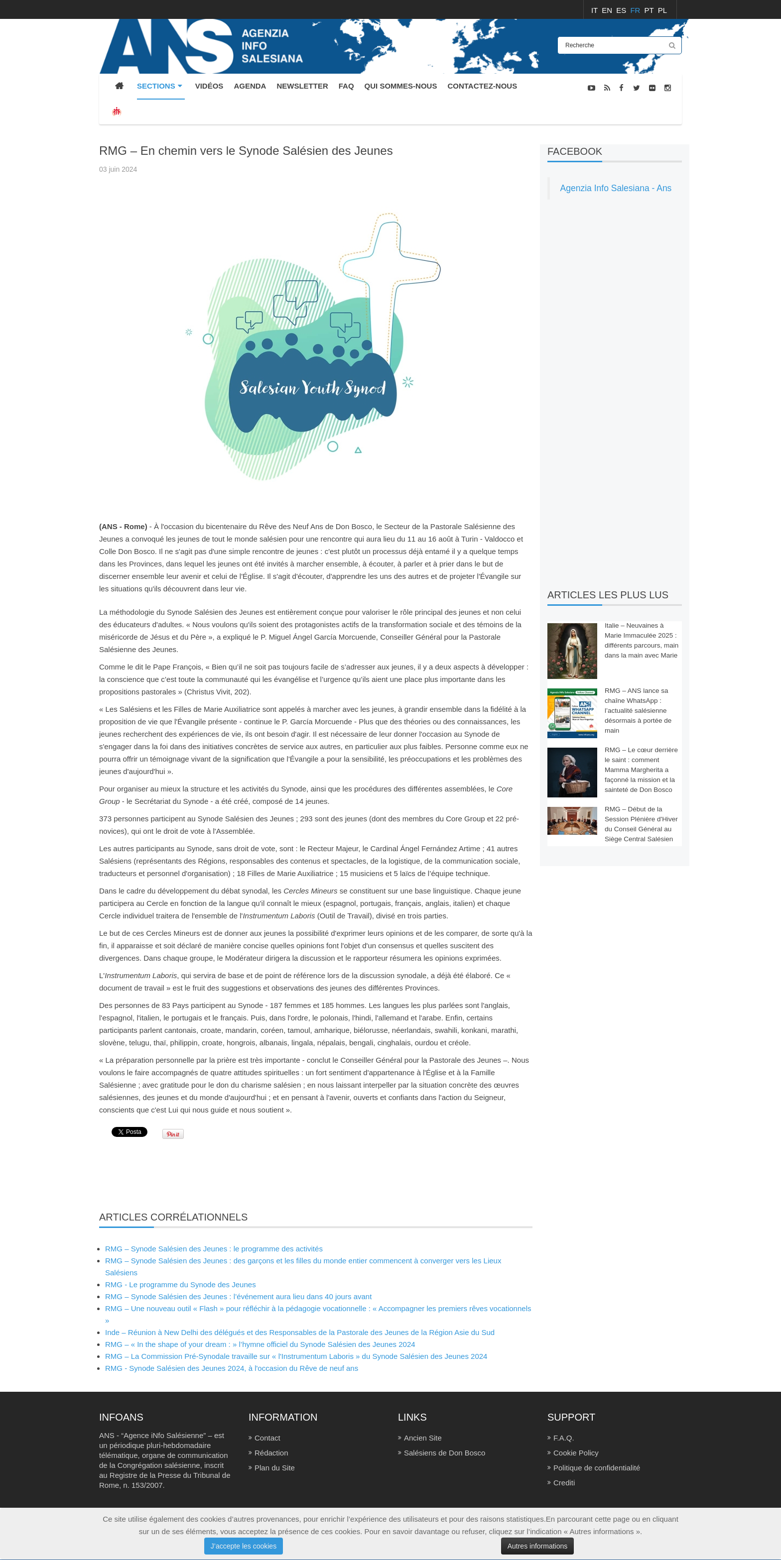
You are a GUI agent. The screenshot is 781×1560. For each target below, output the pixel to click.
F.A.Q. (563, 1438)
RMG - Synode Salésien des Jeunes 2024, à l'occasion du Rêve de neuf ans (231, 1368)
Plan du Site (275, 1467)
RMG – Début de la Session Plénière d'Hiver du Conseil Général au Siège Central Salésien (641, 824)
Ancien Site (423, 1438)
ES (622, 10)
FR (636, 10)
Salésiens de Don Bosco (444, 1453)
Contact (267, 1438)
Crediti (564, 1482)
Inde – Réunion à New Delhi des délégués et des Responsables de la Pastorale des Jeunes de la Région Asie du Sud (300, 1332)
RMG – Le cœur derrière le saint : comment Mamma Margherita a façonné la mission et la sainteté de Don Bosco (641, 769)
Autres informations (538, 1546)
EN (608, 10)
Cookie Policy (576, 1453)
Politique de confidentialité (596, 1467)
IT (595, 10)
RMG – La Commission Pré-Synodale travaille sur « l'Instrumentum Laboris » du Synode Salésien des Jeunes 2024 (296, 1356)
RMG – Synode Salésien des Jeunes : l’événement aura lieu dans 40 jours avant (238, 1296)
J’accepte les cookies (243, 1546)
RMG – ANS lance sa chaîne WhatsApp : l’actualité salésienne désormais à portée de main (638, 710)
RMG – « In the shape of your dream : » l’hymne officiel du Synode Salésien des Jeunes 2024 (260, 1344)
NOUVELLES (663, 138)
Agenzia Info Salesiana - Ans (616, 188)
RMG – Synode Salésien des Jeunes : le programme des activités (214, 1248)
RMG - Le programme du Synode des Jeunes (180, 1284)
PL (662, 10)
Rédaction (271, 1453)
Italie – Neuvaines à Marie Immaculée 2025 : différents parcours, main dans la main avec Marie (641, 640)
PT (650, 10)
